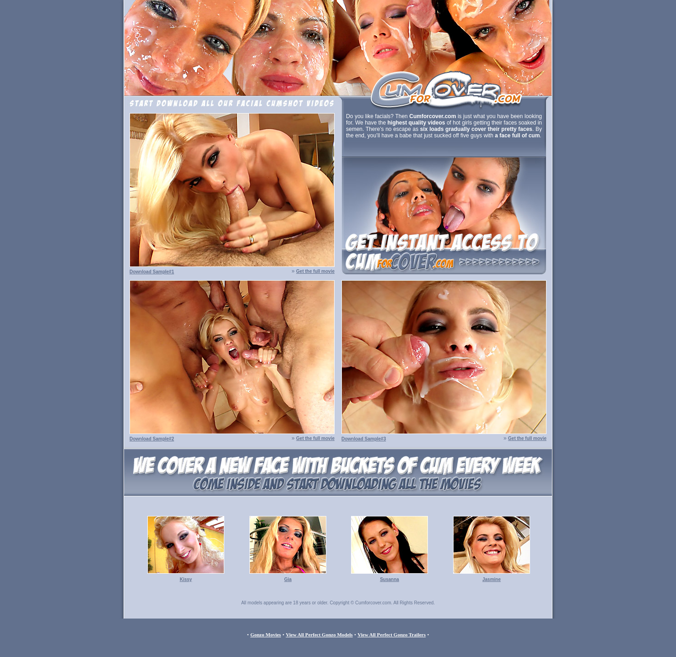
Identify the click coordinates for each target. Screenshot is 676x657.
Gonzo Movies (265, 634)
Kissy (186, 579)
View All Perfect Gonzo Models (319, 634)
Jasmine (491, 579)
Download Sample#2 (152, 438)
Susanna (389, 579)
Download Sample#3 (363, 438)
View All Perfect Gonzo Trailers (391, 634)
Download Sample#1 (152, 271)
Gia (288, 579)
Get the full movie (315, 271)
